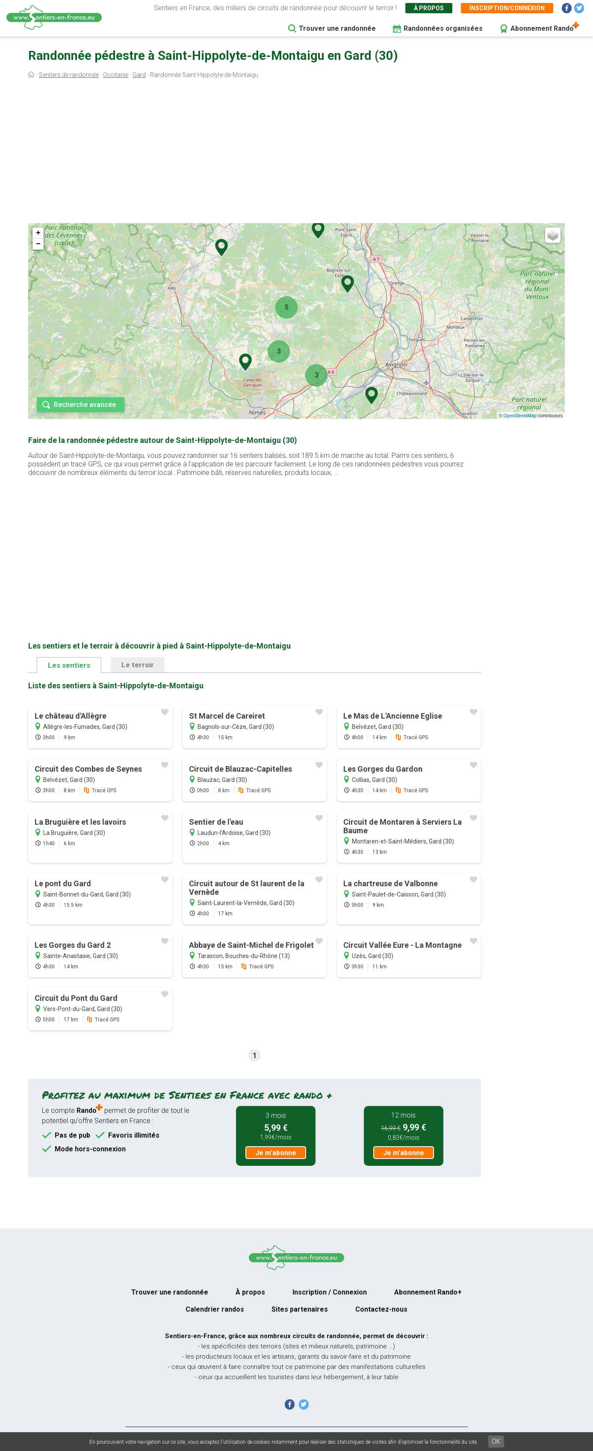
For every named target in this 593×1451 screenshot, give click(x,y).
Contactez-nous (381, 1309)
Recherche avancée (85, 405)
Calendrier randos (215, 1309)
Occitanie (115, 74)
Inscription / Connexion (329, 1292)
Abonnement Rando (542, 28)
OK (496, 1441)
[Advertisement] (296, 153)
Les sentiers (69, 665)
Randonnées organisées (443, 28)
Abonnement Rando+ (428, 1292)
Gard (139, 74)
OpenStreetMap (520, 415)
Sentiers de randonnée (69, 74)
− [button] (38, 244)
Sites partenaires (299, 1309)
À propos (429, 8)
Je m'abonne (275, 1153)
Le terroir (137, 665)
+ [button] (38, 233)
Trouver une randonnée (337, 28)
